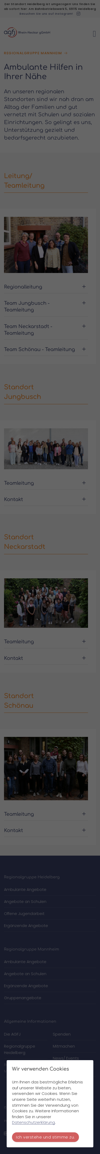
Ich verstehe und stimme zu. (45, 1137)
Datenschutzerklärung (33, 1122)
